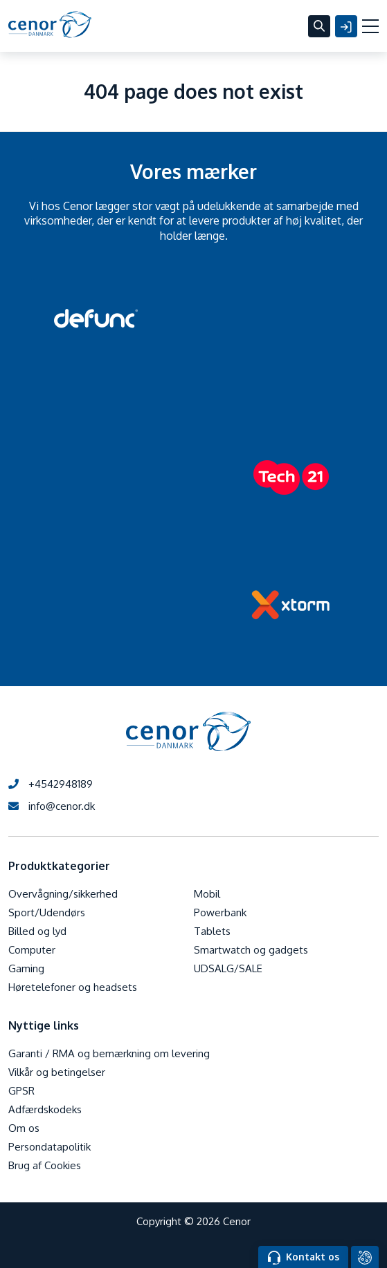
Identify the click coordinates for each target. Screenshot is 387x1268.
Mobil (207, 893)
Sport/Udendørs (46, 912)
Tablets (212, 931)
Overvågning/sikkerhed (63, 893)
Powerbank (220, 912)
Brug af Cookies (44, 1165)
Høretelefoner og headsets (72, 987)
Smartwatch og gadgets (251, 949)
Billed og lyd (37, 931)
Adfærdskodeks (45, 1109)
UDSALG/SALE (228, 968)
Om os (23, 1128)
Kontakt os (303, 1258)
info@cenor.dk (51, 806)
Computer (31, 949)
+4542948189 (50, 784)
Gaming (26, 968)
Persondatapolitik (49, 1146)
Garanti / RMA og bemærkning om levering (109, 1053)
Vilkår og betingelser (56, 1072)
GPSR (21, 1090)
